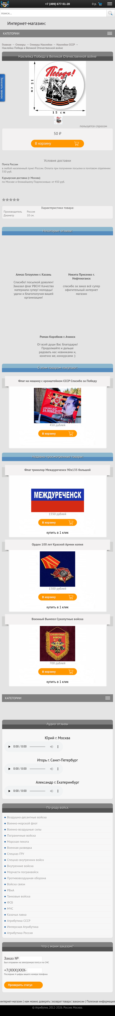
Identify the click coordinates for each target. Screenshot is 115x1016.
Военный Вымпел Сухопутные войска (57, 619)
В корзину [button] (43, 143)
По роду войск (57, 807)
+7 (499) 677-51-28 (57, 3)
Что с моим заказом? (57, 946)
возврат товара (61, 1001)
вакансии (78, 1001)
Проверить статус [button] (20, 985)
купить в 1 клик (57, 532)
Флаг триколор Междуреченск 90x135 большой (57, 470)
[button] (110, 13)
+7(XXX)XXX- (23, 970)
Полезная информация (101, 1001)
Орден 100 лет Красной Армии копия (57, 544)
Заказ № (23, 958)
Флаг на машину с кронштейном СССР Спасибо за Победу (57, 381)
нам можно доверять (37, 1001)
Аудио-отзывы (57, 724)
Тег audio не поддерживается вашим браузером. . (33, 746)
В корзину (49, 433)
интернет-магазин (11, 1001)
